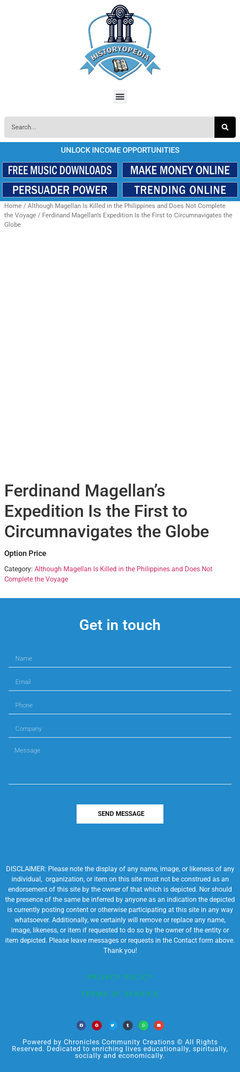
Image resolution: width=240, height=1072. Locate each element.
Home (13, 206)
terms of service (120, 994)
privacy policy (120, 977)
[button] (120, 97)
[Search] (225, 127)
